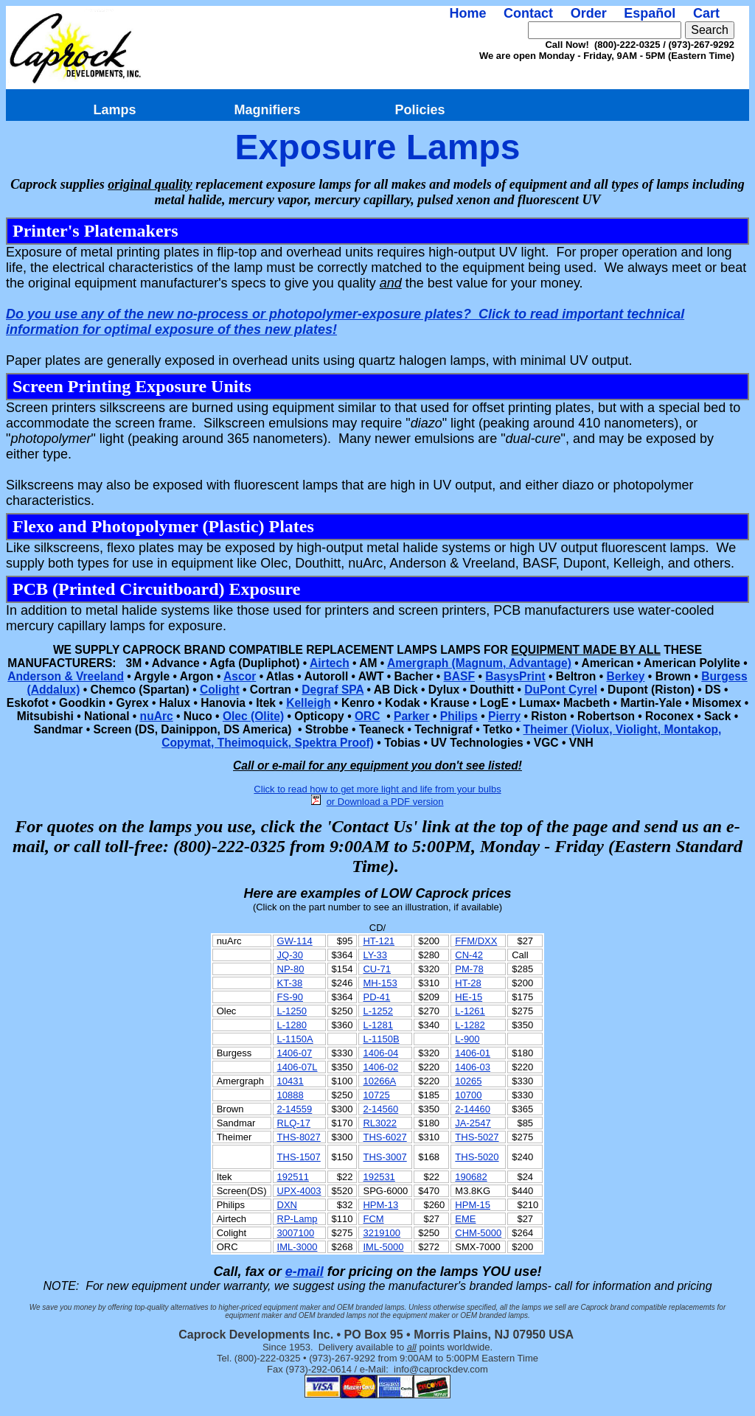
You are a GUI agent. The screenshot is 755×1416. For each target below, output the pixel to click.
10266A (379, 1081)
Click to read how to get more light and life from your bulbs (377, 789)
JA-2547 (472, 1123)
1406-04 (380, 1052)
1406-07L (297, 1067)
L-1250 (292, 1010)
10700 (468, 1095)
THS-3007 (384, 1156)
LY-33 (375, 954)
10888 (290, 1095)
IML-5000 (383, 1246)
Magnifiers (267, 109)
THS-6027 (384, 1137)
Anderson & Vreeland (65, 676)
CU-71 (377, 968)
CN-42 (469, 954)
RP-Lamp (297, 1218)
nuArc (156, 716)
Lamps (114, 109)
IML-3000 (297, 1246)
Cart (706, 13)
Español (649, 13)
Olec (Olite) (253, 716)
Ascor (239, 676)
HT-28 (468, 982)
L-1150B (381, 1038)
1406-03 (472, 1067)
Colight (220, 689)
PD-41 (376, 996)
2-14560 (380, 1109)
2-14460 (472, 1109)
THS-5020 (476, 1156)
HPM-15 (472, 1204)
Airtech (329, 663)
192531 (378, 1176)
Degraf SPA (332, 689)
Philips (459, 716)
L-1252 (377, 1010)
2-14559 (295, 1109)
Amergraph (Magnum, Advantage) (479, 663)
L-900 (467, 1038)
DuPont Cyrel (560, 689)
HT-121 (378, 940)
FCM (373, 1218)
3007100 (296, 1232)
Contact (528, 13)
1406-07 (295, 1052)
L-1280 (292, 1024)
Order (589, 13)
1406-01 (472, 1052)
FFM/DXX (476, 940)
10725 (376, 1095)
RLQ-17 (294, 1123)
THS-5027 (476, 1137)
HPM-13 (380, 1204)
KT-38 (290, 982)
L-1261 (469, 1010)
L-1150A (295, 1038)
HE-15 (468, 996)
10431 (290, 1081)
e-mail (304, 1271)
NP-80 (291, 968)
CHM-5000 (478, 1232)
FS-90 (290, 996)
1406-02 (380, 1067)
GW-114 (295, 940)
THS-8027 (299, 1137)
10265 (468, 1081)
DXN (287, 1204)
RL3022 (380, 1123)
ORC (367, 716)
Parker (412, 716)
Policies (419, 109)
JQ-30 (290, 954)
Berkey (625, 676)
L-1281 (377, 1024)
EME (465, 1218)
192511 (293, 1176)
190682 (471, 1176)
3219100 (381, 1232)
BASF (459, 676)
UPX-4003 (299, 1190)
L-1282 (469, 1024)
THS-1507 (299, 1156)
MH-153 (380, 982)
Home (467, 13)
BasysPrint (515, 676)
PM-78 (469, 968)
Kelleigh (308, 703)
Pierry (504, 716)
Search (709, 30)
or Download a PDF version (385, 801)
